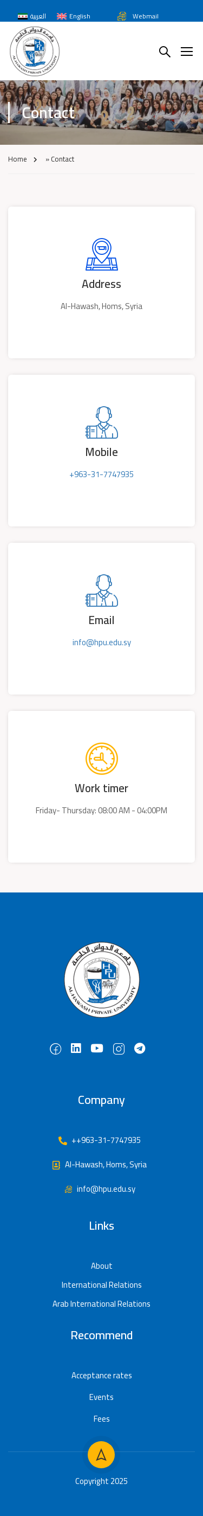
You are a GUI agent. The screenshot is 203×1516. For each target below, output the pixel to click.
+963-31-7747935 (101, 474)
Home (17, 158)
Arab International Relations (101, 1304)
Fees (102, 1419)
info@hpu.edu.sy (102, 642)
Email (101, 620)
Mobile (101, 451)
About (102, 1266)
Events (101, 1397)
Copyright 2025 (101, 1481)
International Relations (102, 1285)
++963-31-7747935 (99, 1140)
